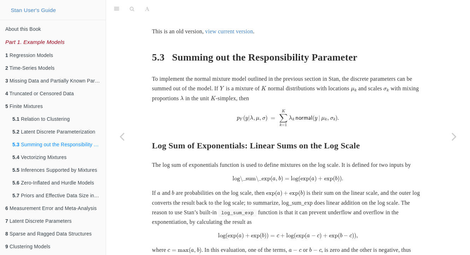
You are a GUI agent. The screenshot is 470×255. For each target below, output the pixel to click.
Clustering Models (28, 246)
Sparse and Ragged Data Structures (48, 234)
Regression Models (29, 55)
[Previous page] (122, 136)
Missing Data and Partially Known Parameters (55, 81)
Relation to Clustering (41, 119)
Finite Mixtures (24, 106)
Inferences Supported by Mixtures (54, 170)
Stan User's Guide (33, 10)
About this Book (23, 29)
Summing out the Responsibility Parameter (59, 144)
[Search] (132, 9)
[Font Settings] (147, 9)
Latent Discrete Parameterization (53, 132)
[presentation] (222, 88)
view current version (229, 31)
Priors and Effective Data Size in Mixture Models (59, 195)
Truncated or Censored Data (39, 93)
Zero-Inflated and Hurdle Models (53, 183)
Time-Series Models (29, 68)
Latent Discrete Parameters (38, 221)
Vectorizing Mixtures (39, 157)
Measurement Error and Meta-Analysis (51, 208)
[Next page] (454, 136)
